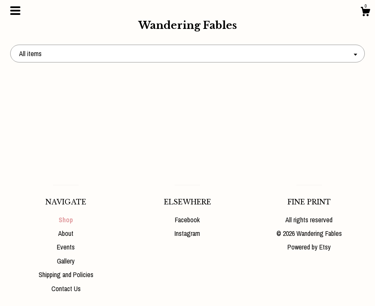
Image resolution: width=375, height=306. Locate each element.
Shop (66, 219)
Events (66, 247)
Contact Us (66, 288)
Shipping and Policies (66, 274)
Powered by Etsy (309, 247)
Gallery (66, 261)
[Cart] (365, 12)
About (65, 233)
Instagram (187, 233)
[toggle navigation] (15, 10)
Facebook (187, 219)
